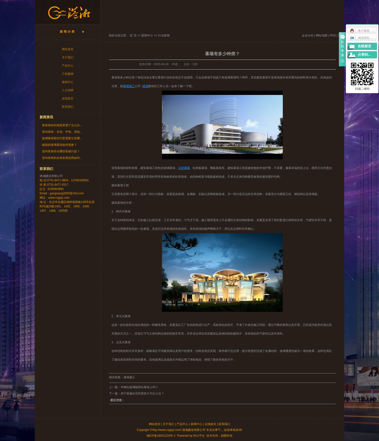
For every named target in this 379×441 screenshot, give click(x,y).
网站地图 (322, 35)
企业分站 (307, 35)
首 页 (133, 35)
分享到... (364, 54)
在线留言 (67, 98)
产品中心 (67, 65)
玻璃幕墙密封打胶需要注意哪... (62, 138)
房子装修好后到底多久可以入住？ (142, 393)
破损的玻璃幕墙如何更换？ (59, 145)
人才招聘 (67, 90)
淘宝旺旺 (360, 38)
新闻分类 (67, 31)
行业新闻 (164, 35)
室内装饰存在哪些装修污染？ (61, 151)
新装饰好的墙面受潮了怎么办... (62, 125)
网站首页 (67, 49)
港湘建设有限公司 (51, 176)
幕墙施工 (129, 377)
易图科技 (227, 435)
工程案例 (67, 74)
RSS (333, 35)
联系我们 (67, 106)
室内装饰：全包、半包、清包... (62, 131)
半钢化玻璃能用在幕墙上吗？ (139, 387)
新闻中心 (67, 82)
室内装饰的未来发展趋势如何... (62, 158)
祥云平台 (199, 435)
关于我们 (67, 57)
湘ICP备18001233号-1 (160, 435)
